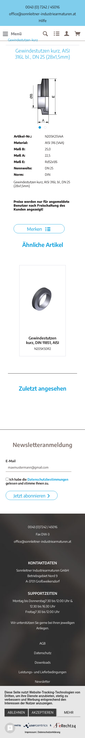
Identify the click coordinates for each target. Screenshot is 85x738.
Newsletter (42, 681)
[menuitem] (12, 33)
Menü (12, 33)
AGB (42, 643)
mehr (69, 712)
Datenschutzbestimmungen (47, 479)
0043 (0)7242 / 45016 (42, 527)
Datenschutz (42, 653)
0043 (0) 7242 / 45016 (42, 7)
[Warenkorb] (77, 33)
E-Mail (11, 461)
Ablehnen (16, 712)
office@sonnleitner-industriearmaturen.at (42, 14)
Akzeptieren (42, 712)
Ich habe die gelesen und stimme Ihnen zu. (37, 481)
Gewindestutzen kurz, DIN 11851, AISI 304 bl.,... (42, 340)
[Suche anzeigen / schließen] (45, 33)
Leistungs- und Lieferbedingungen (42, 672)
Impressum (30, 732)
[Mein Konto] (66, 33)
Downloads (43, 662)
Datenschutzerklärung (49, 732)
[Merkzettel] (56, 33)
